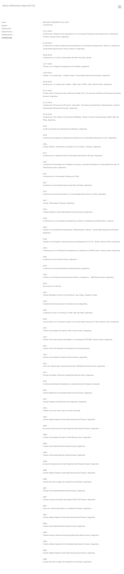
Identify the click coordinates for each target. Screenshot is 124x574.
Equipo (4, 25)
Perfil (4, 22)
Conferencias (7, 38)
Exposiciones (7, 32)
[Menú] (120, 7)
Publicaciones (7, 35)
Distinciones (6, 28)
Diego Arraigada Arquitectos (18, 6)
